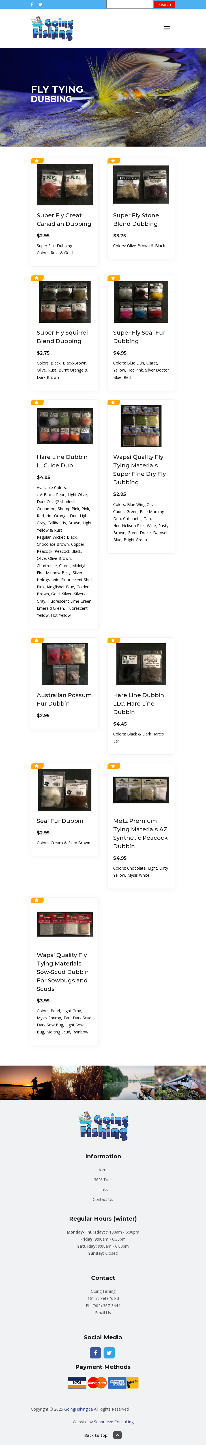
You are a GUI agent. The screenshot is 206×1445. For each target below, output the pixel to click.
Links (103, 1189)
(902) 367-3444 (106, 1305)
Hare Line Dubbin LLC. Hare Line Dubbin (138, 703)
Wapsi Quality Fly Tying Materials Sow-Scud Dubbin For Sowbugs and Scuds (63, 972)
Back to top (103, 1435)
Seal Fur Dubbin (60, 820)
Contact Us (103, 1199)
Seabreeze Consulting (114, 1421)
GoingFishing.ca (78, 1409)
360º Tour (103, 1179)
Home (103, 1169)
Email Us (103, 1312)
